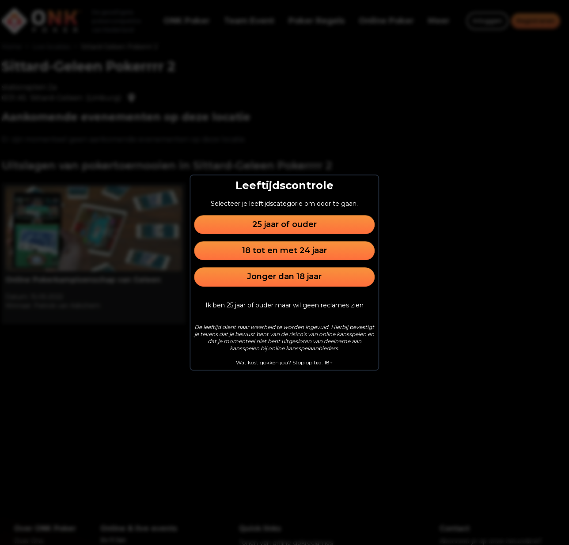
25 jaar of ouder (284, 224)
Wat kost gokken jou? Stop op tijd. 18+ (284, 362)
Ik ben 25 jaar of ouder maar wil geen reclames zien (284, 305)
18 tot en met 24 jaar (284, 250)
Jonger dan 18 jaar (284, 277)
